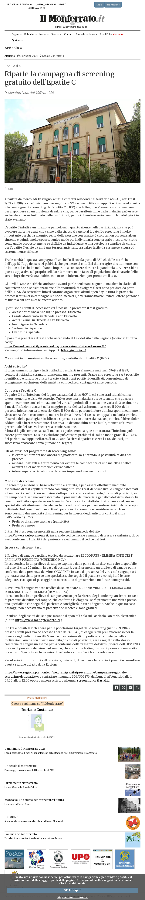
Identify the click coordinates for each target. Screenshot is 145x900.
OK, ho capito (72, 890)
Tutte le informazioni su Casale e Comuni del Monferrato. (33, 838)
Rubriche (30, 34)
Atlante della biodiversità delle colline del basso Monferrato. (35, 821)
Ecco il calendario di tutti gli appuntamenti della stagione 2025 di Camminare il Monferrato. (51, 753)
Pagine (17, 34)
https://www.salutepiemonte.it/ (27, 535)
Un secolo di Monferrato (21, 766)
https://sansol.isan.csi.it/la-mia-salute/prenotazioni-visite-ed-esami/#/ (55, 346)
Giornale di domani (86, 34)
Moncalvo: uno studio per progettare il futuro (34, 800)
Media (44, 34)
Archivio (46, 4)
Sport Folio (111, 34)
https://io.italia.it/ (73, 350)
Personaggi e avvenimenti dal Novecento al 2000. (30, 770)
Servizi (56, 34)
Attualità (10, 56)
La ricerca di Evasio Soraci (18, 804)
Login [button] (99, 4)
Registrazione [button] (113, 4)
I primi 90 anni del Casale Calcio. (21, 787)
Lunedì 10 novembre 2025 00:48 (71, 26)
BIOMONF (11, 817)
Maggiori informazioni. (72, 897)
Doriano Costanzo (37, 710)
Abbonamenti (37, 8)
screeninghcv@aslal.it (93, 680)
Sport (62, 4)
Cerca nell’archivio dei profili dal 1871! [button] (37, 737)
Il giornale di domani (20, 4)
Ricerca (17, 40)
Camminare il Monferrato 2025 (25, 748)
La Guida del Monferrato (21, 834)
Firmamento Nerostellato (21, 783)
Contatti (68, 34)
